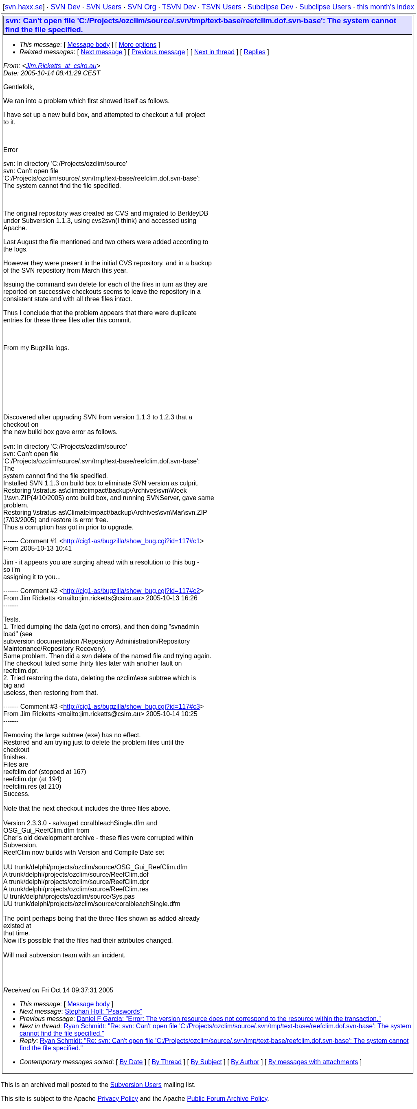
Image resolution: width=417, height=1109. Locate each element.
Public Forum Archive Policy (227, 1098)
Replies (255, 52)
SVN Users (103, 7)
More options (138, 44)
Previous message (158, 52)
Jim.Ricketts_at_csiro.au (61, 65)
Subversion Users (136, 1084)
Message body (88, 44)
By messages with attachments (313, 1061)
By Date (131, 1061)
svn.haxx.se (24, 7)
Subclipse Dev (270, 7)
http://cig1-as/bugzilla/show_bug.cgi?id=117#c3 (131, 706)
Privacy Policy (117, 1098)
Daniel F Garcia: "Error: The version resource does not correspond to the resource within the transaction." (229, 1018)
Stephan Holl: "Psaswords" (103, 1011)
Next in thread (214, 52)
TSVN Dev (179, 7)
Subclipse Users (325, 7)
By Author (245, 1061)
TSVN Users (221, 7)
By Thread (167, 1061)
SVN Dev (65, 7)
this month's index (385, 7)
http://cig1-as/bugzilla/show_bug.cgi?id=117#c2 (131, 590)
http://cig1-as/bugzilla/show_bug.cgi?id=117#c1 (131, 541)
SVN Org (141, 7)
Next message (101, 52)
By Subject (206, 1061)
